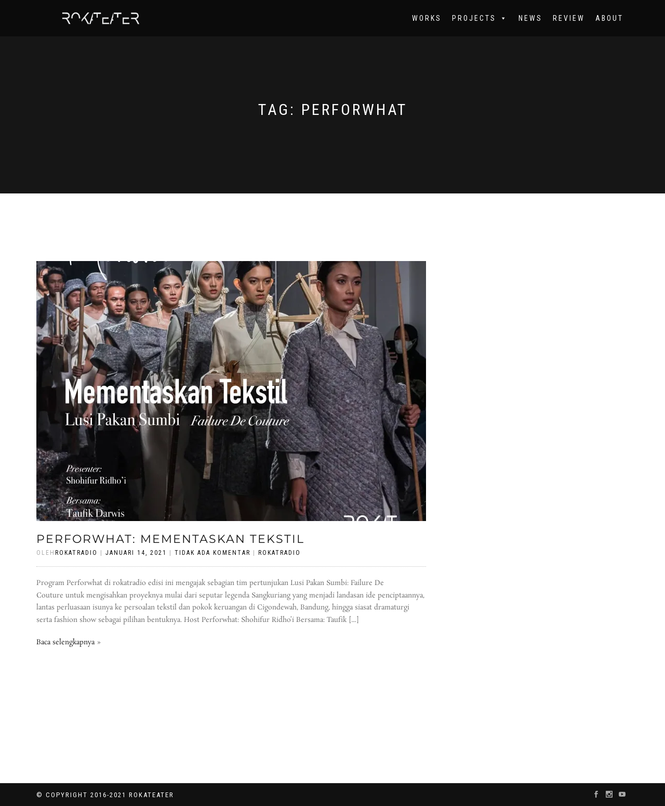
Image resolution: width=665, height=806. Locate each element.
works (427, 18)
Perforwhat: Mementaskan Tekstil (170, 539)
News (530, 18)
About (609, 18)
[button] (502, 18)
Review (569, 18)
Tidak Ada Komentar (212, 552)
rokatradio (279, 552)
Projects (480, 18)
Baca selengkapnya (65, 642)
